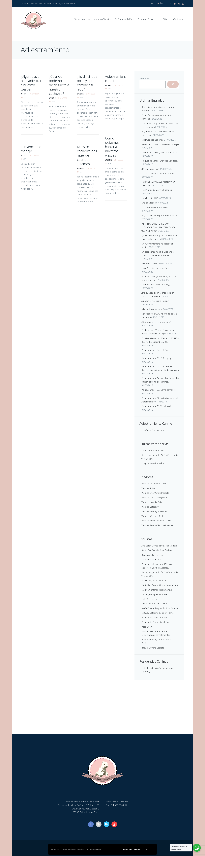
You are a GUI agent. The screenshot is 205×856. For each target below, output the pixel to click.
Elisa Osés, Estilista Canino (154, 580)
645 (109, 88)
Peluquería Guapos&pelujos (155, 621)
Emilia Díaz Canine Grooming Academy (159, 584)
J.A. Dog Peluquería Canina (154, 594)
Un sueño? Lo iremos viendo (155, 207)
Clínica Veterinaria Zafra (152, 450)
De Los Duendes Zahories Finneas (158, 173)
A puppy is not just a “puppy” (155, 300)
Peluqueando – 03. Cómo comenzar (158, 389)
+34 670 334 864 (121, 801)
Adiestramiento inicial (115, 78)
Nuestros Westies (102, 19)
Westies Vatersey (150, 506)
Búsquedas (144, 78)
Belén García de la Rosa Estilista (156, 550)
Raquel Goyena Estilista (152, 647)
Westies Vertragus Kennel (154, 511)
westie (24, 94)
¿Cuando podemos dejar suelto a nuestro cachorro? (59, 85)
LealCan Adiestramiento (152, 429)
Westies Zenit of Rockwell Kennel (157, 525)
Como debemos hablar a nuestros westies (112, 146)
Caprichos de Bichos (151, 559)
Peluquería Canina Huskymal (155, 617)
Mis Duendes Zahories (152, 139)
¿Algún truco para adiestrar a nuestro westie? (31, 82)
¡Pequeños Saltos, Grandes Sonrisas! (159, 160)
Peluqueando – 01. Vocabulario (156, 406)
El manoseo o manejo (31, 148)
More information (131, 849)
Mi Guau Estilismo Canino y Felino (157, 612)
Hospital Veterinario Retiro (154, 463)
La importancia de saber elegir (156, 284)
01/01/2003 (34, 93)
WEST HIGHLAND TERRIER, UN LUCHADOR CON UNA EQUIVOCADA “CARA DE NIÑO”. (158, 227)
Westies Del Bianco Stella (153, 483)
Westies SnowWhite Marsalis (155, 492)
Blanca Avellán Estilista (152, 554)
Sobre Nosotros (82, 19)
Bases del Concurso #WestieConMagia (160, 144)
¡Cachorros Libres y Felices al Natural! (159, 152)
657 (24, 159)
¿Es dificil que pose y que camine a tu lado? (87, 82)
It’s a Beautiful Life (150, 198)
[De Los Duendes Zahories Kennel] (102, 712)
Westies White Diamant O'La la (156, 520)
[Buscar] (173, 84)
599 (24, 97)
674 (80, 97)
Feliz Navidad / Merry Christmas (156, 189)
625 (109, 163)
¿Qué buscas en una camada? (155, 321)
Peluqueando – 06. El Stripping (156, 358)
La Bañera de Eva (149, 598)
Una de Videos (148, 202)
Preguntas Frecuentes (148, 19)
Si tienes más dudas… (173, 19)
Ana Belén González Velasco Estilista (159, 545)
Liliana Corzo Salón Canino (154, 603)
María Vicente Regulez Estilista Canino (159, 608)
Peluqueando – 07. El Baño (154, 349)
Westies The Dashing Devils (154, 497)
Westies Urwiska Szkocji (152, 502)
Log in (161, 3)
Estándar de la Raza (124, 19)
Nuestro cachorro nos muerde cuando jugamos (87, 155)
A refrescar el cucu (150, 263)
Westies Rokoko (149, 488)
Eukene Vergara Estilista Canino (156, 589)
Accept (149, 849)
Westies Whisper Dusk (152, 515)
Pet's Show (146, 626)
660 (52, 101)
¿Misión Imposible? (150, 168)
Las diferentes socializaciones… (156, 268)
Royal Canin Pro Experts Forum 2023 (159, 215)
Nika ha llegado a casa (151, 309)
